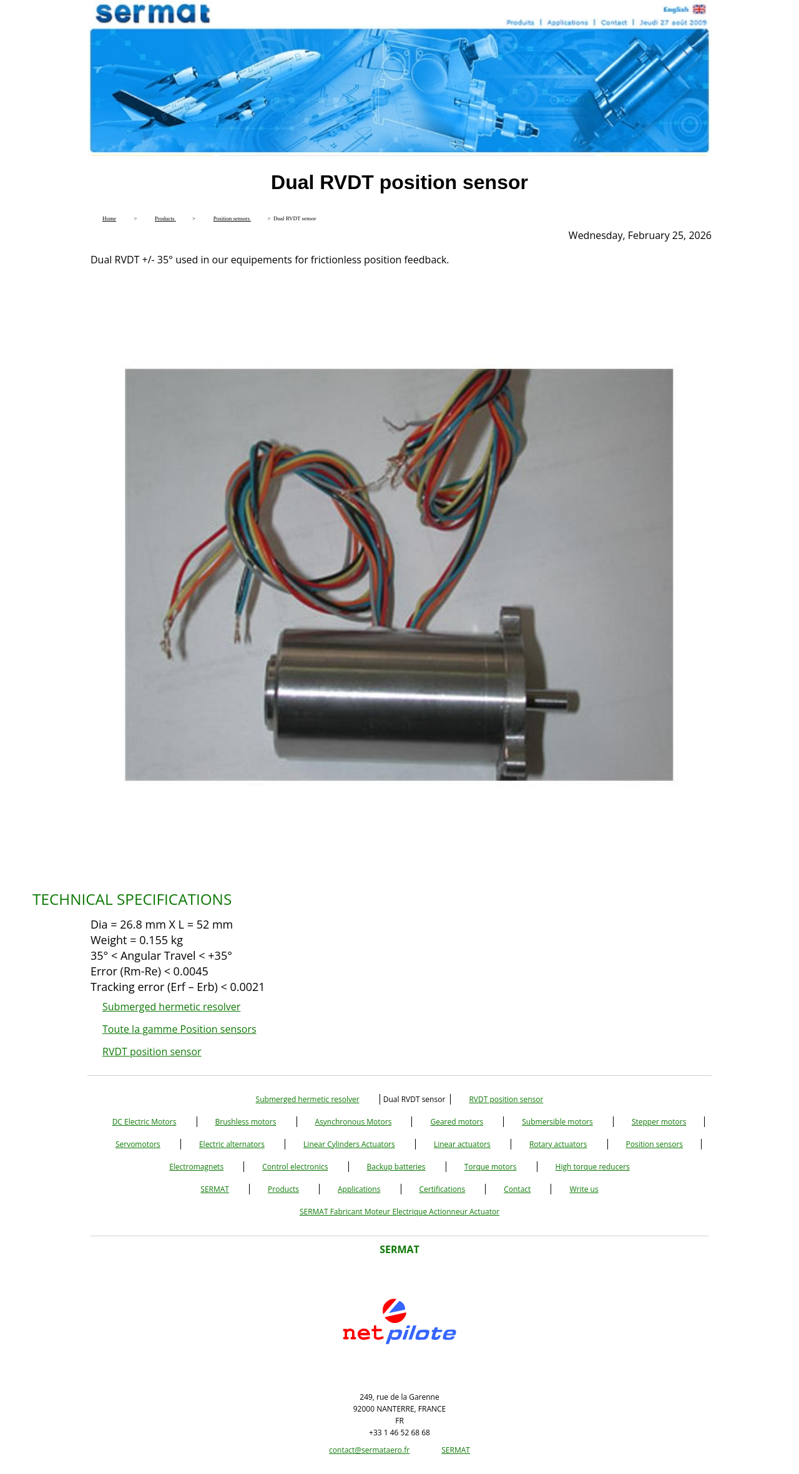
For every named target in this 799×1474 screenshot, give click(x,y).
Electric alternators (232, 1144)
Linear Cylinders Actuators (349, 1144)
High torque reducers (593, 1166)
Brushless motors (246, 1121)
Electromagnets (196, 1166)
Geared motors (456, 1121)
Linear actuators (462, 1144)
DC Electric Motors (144, 1121)
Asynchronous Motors (353, 1121)
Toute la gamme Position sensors (179, 1029)
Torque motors (490, 1166)
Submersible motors (557, 1121)
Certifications (442, 1189)
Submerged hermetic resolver (171, 1006)
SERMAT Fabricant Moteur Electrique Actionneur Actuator (399, 1211)
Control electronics (295, 1166)
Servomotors (137, 1144)
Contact (517, 1189)
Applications (359, 1189)
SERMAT (214, 1189)
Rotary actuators (558, 1144)
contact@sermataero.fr (369, 1450)
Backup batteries (396, 1166)
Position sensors (655, 1144)
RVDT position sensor (152, 1051)
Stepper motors (659, 1121)
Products (283, 1189)
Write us (583, 1189)
